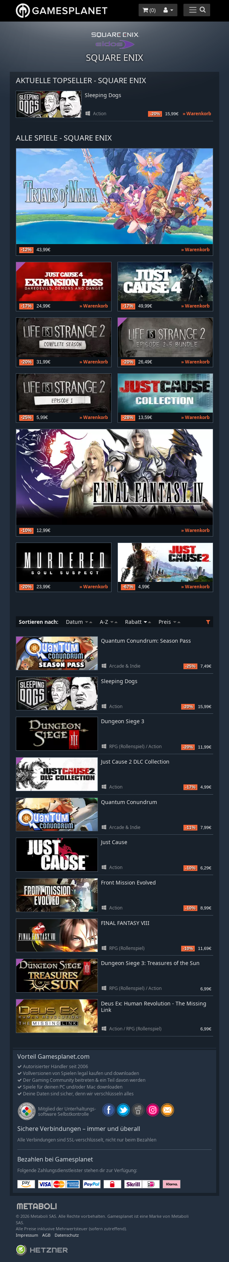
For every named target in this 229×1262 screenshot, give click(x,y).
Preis (169, 621)
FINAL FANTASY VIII (125, 922)
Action (99, 113)
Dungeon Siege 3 (122, 721)
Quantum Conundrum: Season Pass (146, 640)
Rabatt (138, 621)
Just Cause (114, 842)
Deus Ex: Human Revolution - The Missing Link (153, 1006)
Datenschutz (67, 1235)
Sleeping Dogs (103, 95)
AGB (46, 1235)
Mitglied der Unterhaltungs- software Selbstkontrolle (67, 1111)
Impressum (27, 1235)
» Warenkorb (197, 113)
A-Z (109, 621)
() (149, 10)
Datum (79, 621)
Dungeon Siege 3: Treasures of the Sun (150, 963)
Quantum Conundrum (129, 802)
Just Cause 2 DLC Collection (135, 761)
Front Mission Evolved (128, 882)
